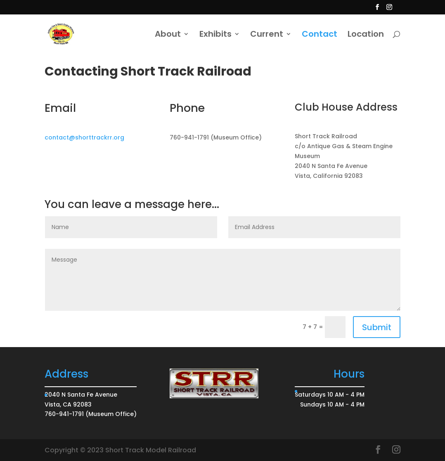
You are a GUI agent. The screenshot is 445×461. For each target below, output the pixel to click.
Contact (319, 35)
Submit (376, 327)
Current (266, 35)
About (168, 35)
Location (366, 35)
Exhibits (215, 35)
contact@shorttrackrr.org (84, 137)
